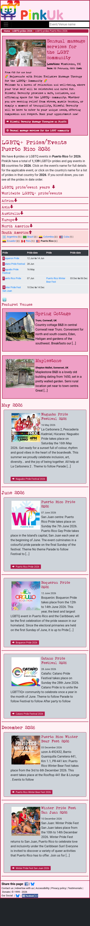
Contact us (7, 888)
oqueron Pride (10, 258)
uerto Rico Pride (11, 278)
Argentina (9, 236)
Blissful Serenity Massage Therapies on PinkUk (36, 121)
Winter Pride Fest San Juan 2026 (30, 868)
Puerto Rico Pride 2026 (25, 566)
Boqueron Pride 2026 (24, 642)
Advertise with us (24, 888)
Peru (26, 240)
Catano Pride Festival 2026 (27, 714)
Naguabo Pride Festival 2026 (28, 479)
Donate (6, 891)
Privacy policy (58, 888)
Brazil (28, 236)
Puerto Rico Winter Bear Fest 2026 (31, 792)
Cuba (64, 236)
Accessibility (42, 888)
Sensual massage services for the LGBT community (38, 130)
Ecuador (9, 240)
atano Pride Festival (13, 264)
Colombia (46, 236)
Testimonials (75, 888)
